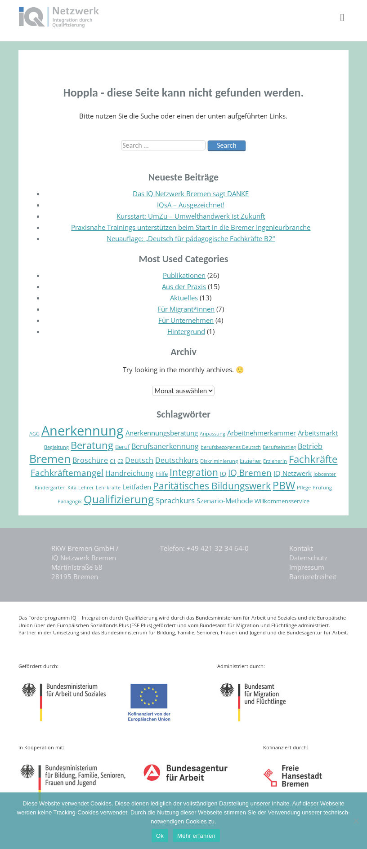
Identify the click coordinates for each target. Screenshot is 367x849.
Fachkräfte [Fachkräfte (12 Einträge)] (313, 459)
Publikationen (184, 275)
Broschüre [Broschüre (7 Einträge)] (90, 460)
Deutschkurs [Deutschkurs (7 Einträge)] (176, 460)
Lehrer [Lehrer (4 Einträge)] (86, 487)
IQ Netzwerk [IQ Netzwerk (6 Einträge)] (292, 473)
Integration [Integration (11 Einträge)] (194, 472)
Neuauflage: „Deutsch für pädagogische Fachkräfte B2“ (191, 238)
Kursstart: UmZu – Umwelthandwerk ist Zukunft (190, 215)
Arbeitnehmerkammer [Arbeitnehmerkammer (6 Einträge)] (261, 432)
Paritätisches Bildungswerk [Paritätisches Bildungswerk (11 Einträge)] (212, 485)
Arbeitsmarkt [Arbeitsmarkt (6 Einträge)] (318, 432)
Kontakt (301, 548)
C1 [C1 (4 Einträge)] (113, 461)
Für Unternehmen (186, 320)
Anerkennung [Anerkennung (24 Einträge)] (82, 431)
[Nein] (355, 820)
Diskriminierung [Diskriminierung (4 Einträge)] (219, 461)
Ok (160, 835)
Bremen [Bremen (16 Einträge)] (50, 458)
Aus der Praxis (184, 286)
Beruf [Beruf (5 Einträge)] (122, 447)
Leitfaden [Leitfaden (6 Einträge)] (136, 486)
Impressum (306, 567)
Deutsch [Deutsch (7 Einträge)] (139, 460)
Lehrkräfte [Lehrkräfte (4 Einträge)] (108, 487)
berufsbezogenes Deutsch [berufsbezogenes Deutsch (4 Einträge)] (231, 447)
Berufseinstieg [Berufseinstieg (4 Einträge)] (279, 447)
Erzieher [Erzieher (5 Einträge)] (250, 461)
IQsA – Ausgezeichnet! (190, 204)
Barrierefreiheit (312, 576)
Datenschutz (308, 557)
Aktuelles (184, 297)
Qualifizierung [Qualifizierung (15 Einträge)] (119, 499)
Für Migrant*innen (186, 308)
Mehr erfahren (196, 835)
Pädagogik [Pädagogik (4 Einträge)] (70, 501)
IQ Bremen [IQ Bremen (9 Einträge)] (250, 472)
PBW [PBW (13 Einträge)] (284, 486)
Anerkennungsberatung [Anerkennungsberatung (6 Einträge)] (161, 432)
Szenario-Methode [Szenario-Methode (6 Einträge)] (225, 500)
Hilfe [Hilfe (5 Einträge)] (162, 474)
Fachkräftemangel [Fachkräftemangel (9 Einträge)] (67, 472)
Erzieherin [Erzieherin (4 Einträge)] (275, 461)
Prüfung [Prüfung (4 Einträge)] (322, 487)
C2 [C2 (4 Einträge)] (120, 461)
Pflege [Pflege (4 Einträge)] (304, 487)
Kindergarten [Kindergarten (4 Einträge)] (50, 487)
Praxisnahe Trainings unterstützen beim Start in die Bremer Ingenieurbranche (190, 227)
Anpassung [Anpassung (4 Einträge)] (212, 434)
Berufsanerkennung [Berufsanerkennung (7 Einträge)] (165, 446)
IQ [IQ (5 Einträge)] (223, 474)
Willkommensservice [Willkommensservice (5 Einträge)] (282, 501)
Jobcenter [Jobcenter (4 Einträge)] (324, 474)
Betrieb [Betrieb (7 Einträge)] (310, 446)
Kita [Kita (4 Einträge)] (71, 487)
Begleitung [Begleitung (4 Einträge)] (56, 447)
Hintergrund (186, 331)
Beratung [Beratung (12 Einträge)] (92, 445)
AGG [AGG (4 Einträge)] (34, 434)
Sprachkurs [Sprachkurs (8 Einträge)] (175, 500)
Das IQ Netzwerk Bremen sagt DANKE (191, 193)
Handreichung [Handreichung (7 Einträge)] (129, 473)
